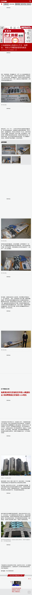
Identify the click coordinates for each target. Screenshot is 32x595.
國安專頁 (17, 4)
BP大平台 (23, 4)
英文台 (29, 4)
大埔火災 (6, 4)
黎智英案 (11, 4)
